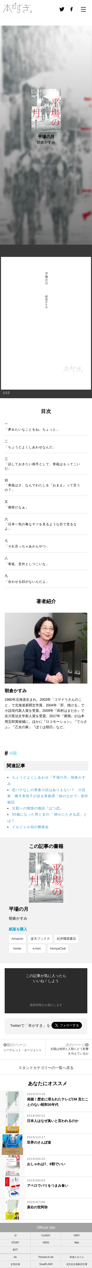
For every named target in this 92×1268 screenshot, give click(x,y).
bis (15, 1257)
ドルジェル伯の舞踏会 (30, 827)
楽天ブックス (40, 938)
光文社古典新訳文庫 (76, 1264)
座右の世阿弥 (37, 1207)
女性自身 (15, 1264)
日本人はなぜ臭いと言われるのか (53, 1121)
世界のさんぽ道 (39, 1142)
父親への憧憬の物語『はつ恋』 (38, 808)
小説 (13, 753)
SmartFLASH (46, 1264)
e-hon (37, 948)
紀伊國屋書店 (66, 938)
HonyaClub (58, 948)
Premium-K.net (46, 1257)
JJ (15, 1235)
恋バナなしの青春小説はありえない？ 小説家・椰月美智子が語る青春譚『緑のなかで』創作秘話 (47, 796)
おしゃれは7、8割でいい (46, 1164)
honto (17, 948)
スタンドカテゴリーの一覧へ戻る (46, 1068)
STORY (15, 1242)
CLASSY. (45, 1235)
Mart (77, 1242)
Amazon (17, 938)
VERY (77, 1235)
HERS (46, 1242)
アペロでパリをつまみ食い (47, 1186)
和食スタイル (77, 1257)
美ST (15, 1249)
